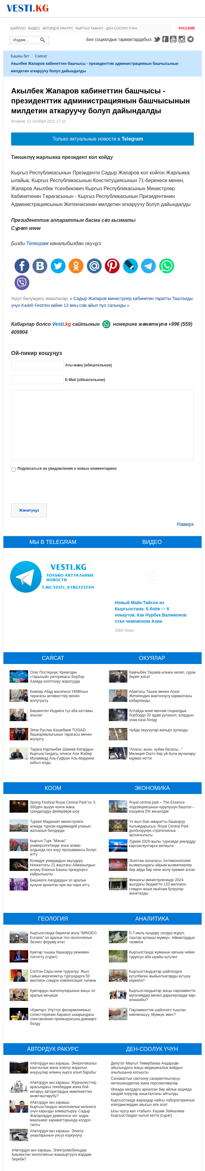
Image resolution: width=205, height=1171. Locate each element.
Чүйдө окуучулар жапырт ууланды (158, 730)
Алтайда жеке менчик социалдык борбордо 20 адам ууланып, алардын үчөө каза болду (161, 715)
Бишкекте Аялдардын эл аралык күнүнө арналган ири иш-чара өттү (60, 882)
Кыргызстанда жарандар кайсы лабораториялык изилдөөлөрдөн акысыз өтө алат (153, 1102)
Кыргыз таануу (90, 28)
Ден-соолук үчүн (121, 28)
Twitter (156, 39)
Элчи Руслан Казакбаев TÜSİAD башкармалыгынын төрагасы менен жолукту (61, 734)
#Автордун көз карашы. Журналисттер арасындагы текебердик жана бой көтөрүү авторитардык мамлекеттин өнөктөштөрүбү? (50, 1083)
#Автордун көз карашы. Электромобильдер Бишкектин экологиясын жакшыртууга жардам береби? (51, 1129)
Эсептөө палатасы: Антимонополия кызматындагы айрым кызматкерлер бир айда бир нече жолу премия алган (162, 865)
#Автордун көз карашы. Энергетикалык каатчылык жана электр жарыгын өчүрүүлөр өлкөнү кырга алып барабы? (50, 1068)
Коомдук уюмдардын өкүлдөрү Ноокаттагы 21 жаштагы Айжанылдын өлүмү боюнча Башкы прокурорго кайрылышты (62, 867)
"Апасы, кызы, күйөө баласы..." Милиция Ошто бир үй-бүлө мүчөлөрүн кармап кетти (163, 753)
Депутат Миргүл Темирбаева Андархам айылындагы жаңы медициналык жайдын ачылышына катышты (147, 1068)
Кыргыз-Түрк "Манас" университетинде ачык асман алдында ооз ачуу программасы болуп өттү (63, 847)
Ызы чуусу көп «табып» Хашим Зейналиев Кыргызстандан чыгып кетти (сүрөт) (148, 1113)
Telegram (191, 39)
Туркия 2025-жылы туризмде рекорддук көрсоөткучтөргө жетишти (163, 843)
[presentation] (58, 488)
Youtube (174, 39)
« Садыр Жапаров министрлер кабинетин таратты (120, 298)
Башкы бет (20, 56)
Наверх (185, 524)
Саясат (41, 56)
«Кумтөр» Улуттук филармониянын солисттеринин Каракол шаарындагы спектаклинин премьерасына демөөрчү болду (64, 1016)
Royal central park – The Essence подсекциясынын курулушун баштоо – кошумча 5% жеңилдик (161, 807)
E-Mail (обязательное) (85, 380)
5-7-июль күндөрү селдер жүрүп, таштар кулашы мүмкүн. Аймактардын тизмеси (153, 935)
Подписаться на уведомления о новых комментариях (67, 468)
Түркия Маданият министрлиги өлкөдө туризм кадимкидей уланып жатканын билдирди (60, 826)
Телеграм (37, 243)
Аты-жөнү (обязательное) (88, 365)
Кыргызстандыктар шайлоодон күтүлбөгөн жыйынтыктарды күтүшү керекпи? (147, 957)
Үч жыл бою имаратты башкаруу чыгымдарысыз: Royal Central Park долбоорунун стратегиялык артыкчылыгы (159, 828)
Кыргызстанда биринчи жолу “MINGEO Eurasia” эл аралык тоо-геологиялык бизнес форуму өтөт (63, 937)
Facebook (165, 39)
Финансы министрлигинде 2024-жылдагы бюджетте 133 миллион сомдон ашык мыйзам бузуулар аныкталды (157, 886)
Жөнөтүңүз (29, 510)
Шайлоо (18, 28)
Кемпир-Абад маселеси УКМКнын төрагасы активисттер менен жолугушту (59, 696)
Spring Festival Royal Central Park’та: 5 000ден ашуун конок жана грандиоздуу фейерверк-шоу (62, 807)
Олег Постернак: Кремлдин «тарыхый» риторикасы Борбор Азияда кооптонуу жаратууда (57, 677)
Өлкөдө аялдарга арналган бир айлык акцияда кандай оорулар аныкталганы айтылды (151, 1091)
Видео (34, 28)
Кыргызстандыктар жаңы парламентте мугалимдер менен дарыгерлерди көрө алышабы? (144, 970)
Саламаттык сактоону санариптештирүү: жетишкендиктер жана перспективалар (146, 1080)
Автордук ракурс (57, 28)
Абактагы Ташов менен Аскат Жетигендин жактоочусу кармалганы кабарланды (160, 696)
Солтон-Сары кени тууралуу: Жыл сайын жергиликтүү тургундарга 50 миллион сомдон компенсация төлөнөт (64, 976)
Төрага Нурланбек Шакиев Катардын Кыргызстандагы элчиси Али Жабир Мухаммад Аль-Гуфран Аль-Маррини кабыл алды (62, 756)
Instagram (182, 39)
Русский (186, 28)
